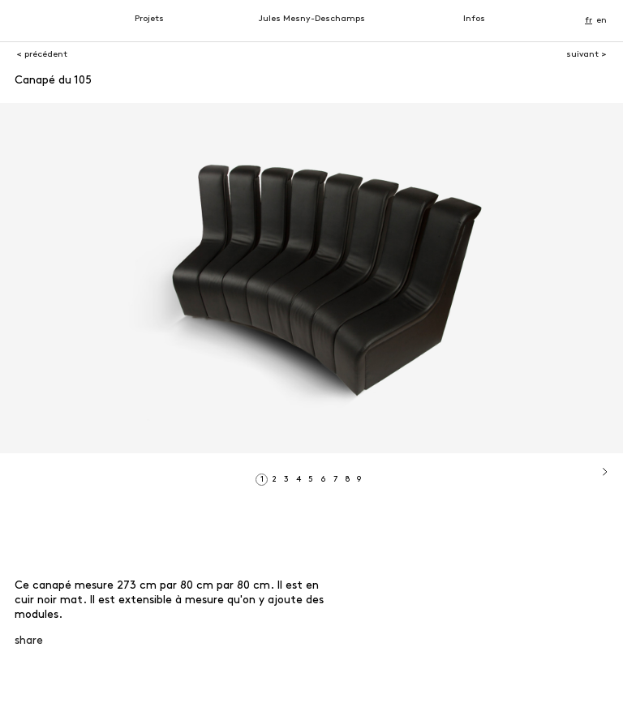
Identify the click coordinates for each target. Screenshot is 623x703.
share (29, 641)
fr (588, 20)
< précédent (41, 54)
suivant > (586, 54)
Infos (474, 19)
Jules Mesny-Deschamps (312, 19)
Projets (149, 19)
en (601, 20)
